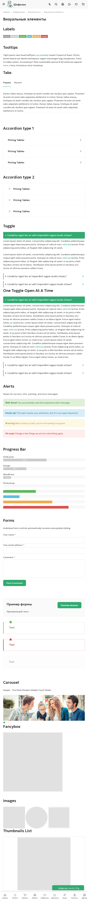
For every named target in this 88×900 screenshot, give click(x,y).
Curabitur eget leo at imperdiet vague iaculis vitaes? (36, 276)
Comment (9, 557)
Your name (9, 534)
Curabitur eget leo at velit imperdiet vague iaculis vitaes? (38, 235)
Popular (7, 82)
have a (6, 65)
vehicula (66, 244)
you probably (42, 55)
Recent (18, 82)
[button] (4, 722)
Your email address (13, 545)
